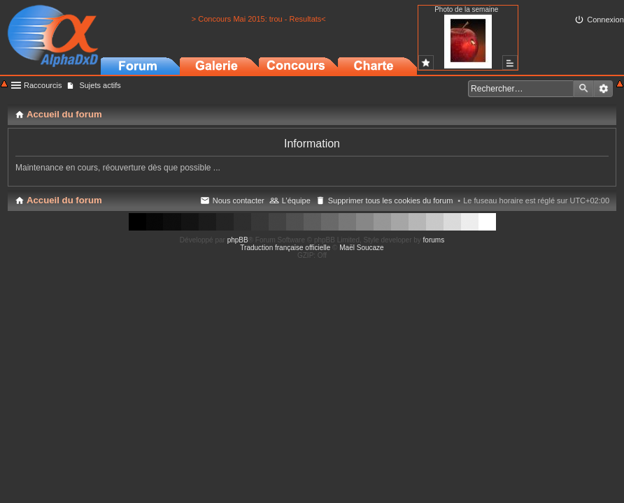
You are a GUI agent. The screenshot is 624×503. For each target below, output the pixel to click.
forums (434, 240)
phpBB (237, 240)
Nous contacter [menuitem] (238, 200)
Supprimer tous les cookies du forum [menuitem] (390, 200)
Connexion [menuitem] (605, 19)
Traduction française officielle (285, 248)
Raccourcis (43, 85)
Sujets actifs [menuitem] (99, 85)
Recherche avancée (603, 88)
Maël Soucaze (361, 248)
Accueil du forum (64, 200)
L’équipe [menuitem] (296, 200)
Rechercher (583, 88)
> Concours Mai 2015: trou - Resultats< (259, 19)
